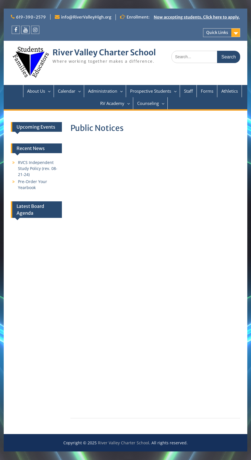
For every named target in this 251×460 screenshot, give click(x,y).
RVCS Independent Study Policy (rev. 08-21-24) (37, 168)
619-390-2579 (31, 17)
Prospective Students (150, 91)
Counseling (148, 103)
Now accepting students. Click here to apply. (197, 17)
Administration (102, 91)
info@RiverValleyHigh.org (86, 17)
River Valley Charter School (104, 52)
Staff (188, 91)
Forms (207, 91)
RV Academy (112, 103)
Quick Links (217, 32)
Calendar (66, 91)
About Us (36, 91)
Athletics (229, 91)
